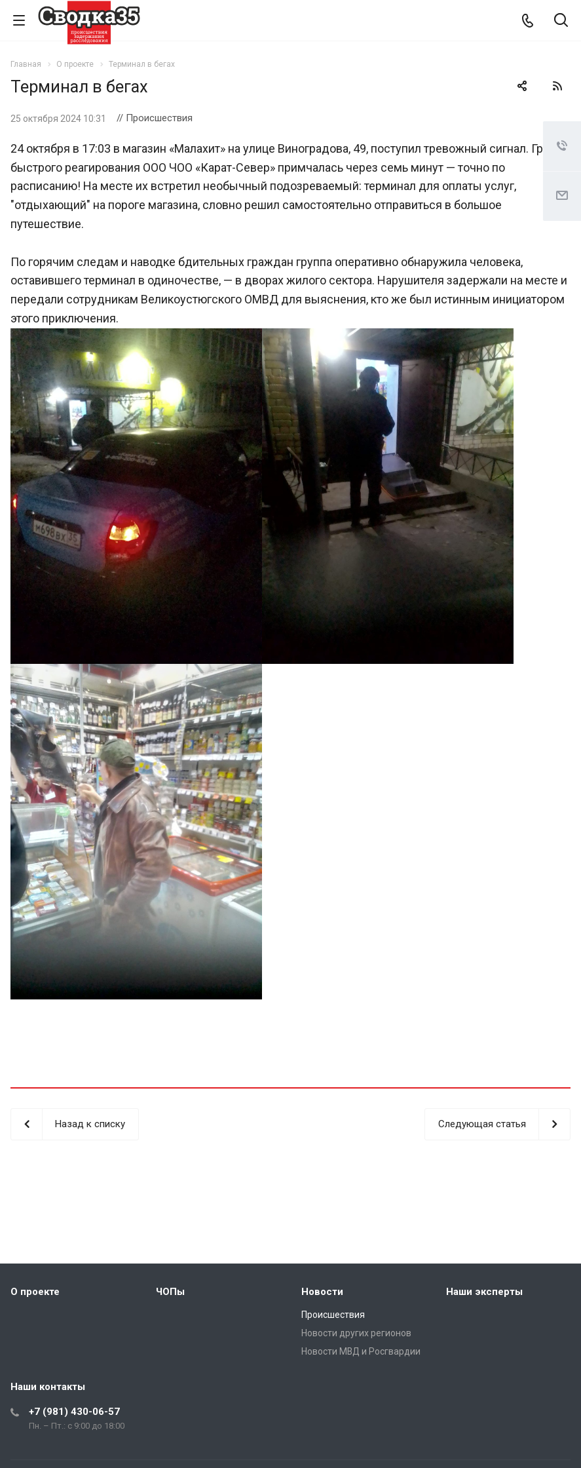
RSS (557, 86)
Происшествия (333, 1314)
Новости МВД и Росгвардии (361, 1351)
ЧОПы (170, 1292)
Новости (322, 1292)
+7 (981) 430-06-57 (74, 1412)
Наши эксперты (484, 1292)
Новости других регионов (356, 1333)
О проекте (35, 1292)
